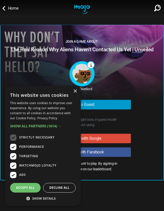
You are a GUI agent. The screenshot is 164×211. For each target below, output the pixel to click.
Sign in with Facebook (82, 152)
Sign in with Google (82, 138)
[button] (43, 126)
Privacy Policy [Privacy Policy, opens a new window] (47, 118)
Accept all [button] (25, 187)
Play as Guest (82, 104)
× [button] (75, 91)
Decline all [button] (59, 187)
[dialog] (43, 146)
